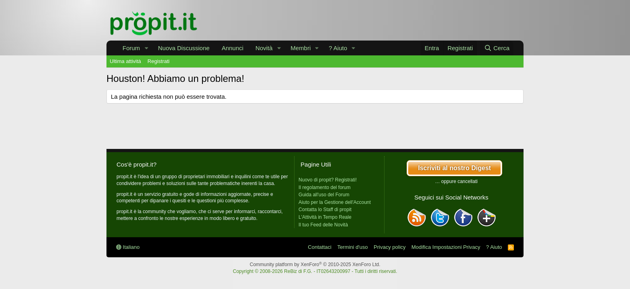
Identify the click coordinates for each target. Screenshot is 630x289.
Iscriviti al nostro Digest (454, 168)
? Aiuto (338, 48)
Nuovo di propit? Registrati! (328, 180)
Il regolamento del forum (324, 187)
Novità (264, 48)
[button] (146, 48)
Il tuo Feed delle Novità (323, 225)
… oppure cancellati (456, 181)
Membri (300, 48)
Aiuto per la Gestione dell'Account (335, 202)
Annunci (232, 48)
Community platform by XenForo (315, 264)
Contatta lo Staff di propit (325, 209)
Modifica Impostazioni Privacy (445, 247)
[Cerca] (496, 48)
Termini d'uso (352, 247)
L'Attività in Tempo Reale (325, 217)
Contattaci (319, 247)
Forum (131, 48)
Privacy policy (389, 247)
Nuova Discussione (183, 48)
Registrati (158, 61)
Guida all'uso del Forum (324, 194)
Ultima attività (125, 61)
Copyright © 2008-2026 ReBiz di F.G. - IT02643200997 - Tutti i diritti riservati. (315, 271)
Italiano (128, 247)
